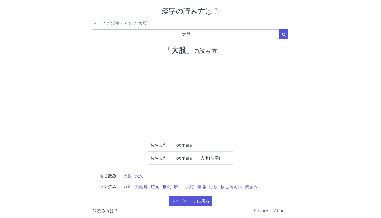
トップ (99, 23)
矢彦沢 (251, 186)
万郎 (127, 186)
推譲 (166, 186)
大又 (139, 176)
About (280, 210)
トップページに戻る (190, 201)
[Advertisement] (190, 97)
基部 (201, 186)
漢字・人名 (121, 23)
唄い (178, 186)
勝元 (155, 186)
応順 (213, 186)
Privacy (261, 210)
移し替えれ (231, 186)
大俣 (127, 176)
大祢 (190, 186)
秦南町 (141, 186)
